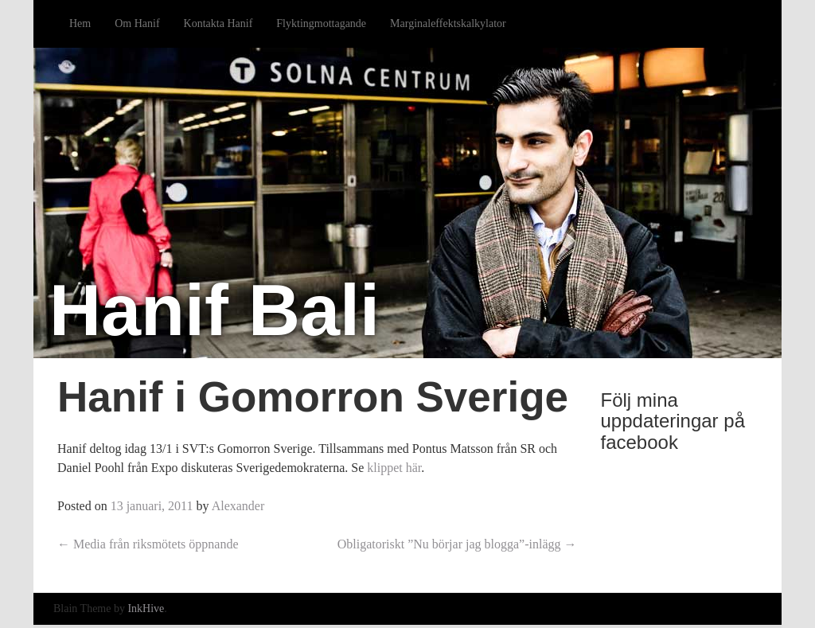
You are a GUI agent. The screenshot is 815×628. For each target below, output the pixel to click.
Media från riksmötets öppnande (148, 544)
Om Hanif (137, 23)
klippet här (394, 467)
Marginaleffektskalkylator (448, 23)
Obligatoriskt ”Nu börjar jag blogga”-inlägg (457, 544)
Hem (80, 23)
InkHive (145, 608)
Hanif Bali (214, 310)
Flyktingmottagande (321, 23)
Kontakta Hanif (218, 23)
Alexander (238, 506)
